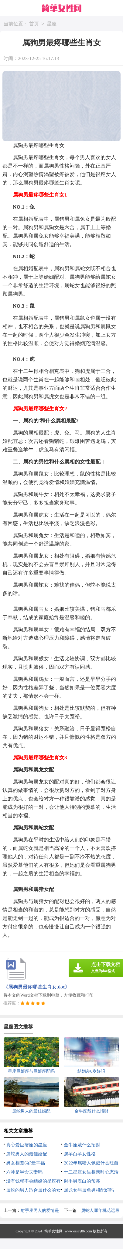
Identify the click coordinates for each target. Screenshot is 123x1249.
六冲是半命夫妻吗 (24, 1172)
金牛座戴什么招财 (82, 1144)
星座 (51, 24)
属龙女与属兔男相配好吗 (89, 1190)
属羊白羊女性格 (80, 1153)
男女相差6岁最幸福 (25, 1163)
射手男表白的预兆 (82, 1181)
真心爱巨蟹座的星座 (26, 1144)
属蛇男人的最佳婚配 (26, 1153)
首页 (34, 24)
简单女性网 (53, 1231)
